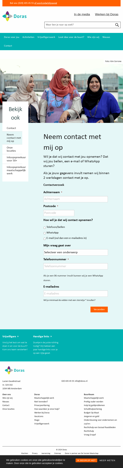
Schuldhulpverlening (93, 409)
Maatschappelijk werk (44, 398)
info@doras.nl (81, 381)
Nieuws (106, 37)
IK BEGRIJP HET (86, 460)
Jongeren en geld (91, 416)
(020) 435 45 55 (26, 3)
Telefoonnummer (56, 259)
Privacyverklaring (42, 405)
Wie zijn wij (93, 37)
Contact (8, 46)
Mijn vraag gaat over (57, 245)
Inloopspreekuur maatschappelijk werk (14, 170)
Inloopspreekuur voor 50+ (14, 159)
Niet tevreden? (41, 402)
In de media (82, 14)
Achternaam (52, 192)
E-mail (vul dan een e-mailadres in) (66, 238)
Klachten (24, 453)
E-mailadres (51, 286)
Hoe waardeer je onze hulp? (46, 409)
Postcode (50, 206)
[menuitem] (11, 37)
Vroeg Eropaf (90, 435)
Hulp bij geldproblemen (94, 405)
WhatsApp (52, 232)
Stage (36, 420)
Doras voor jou (11, 37)
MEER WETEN (107, 460)
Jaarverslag (45, 453)
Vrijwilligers (9, 336)
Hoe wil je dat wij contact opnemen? (68, 220)
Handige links (41, 336)
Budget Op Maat (91, 413)
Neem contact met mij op (14, 138)
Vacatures (38, 416)
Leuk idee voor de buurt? (71, 37)
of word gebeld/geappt (45, 3)
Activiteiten (28, 37)
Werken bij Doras (106, 14)
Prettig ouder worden (93, 402)
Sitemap (57, 453)
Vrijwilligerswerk (46, 37)
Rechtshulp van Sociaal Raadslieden (100, 427)
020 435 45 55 (68, 381)
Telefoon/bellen (55, 227)
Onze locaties (11, 149)
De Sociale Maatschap (89, 453)
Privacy (34, 453)
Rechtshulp (89, 431)
